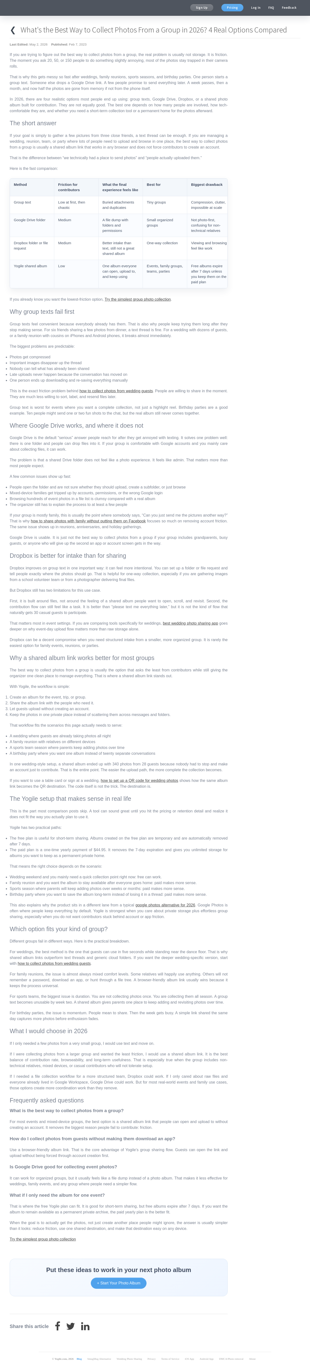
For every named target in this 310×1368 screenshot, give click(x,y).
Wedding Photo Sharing (129, 1358)
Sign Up (202, 8)
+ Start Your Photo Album (118, 1283)
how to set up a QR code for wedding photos (139, 780)
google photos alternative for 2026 (165, 905)
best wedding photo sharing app (190, 623)
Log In (255, 8)
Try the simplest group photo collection (138, 299)
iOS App (189, 1358)
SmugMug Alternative (99, 1358)
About (252, 1358)
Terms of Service (170, 1358)
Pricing (232, 8)
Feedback (289, 8)
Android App (207, 1358)
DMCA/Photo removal (231, 1358)
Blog (79, 1358)
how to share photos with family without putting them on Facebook (88, 521)
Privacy (151, 1358)
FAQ (271, 8)
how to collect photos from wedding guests (116, 391)
